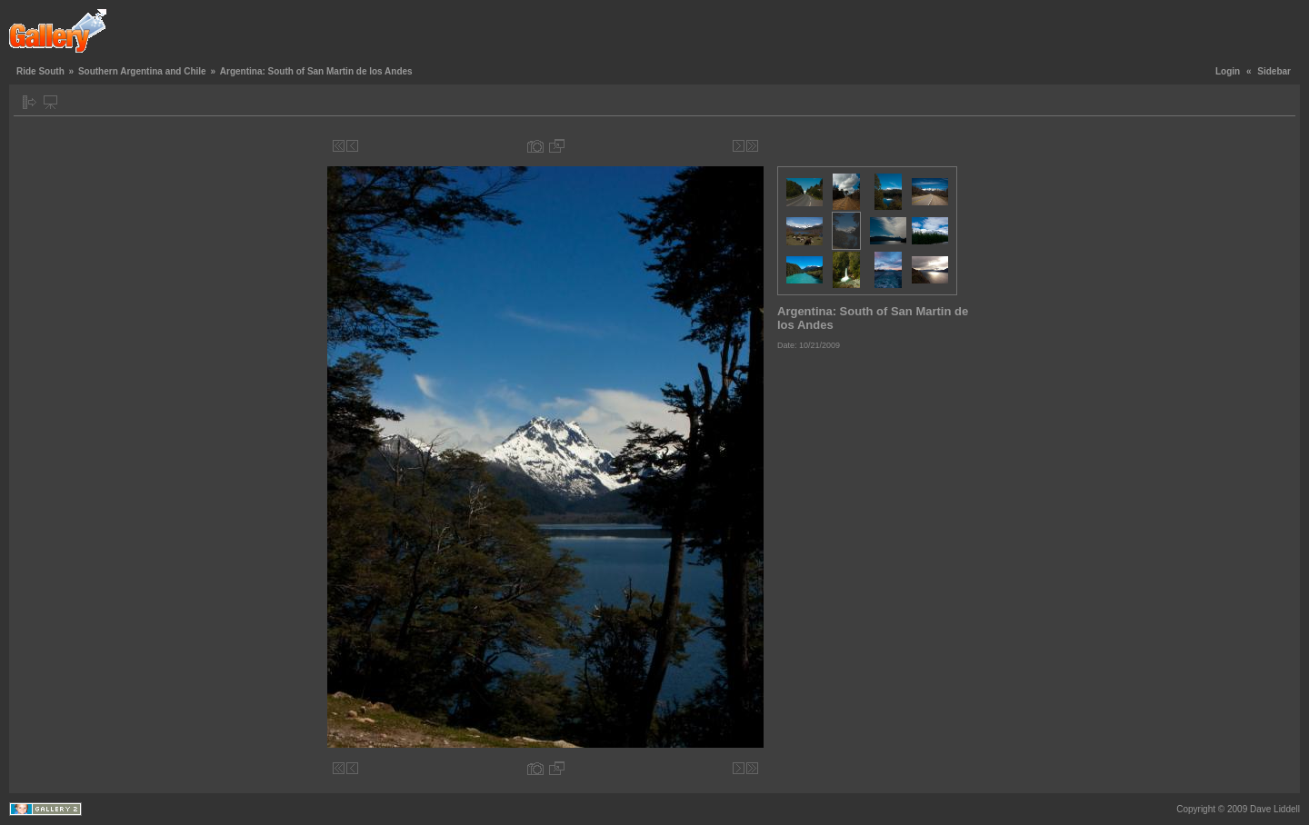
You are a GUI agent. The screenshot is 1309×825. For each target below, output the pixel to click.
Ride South (40, 71)
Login (1227, 71)
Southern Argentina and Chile (142, 71)
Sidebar (1274, 71)
